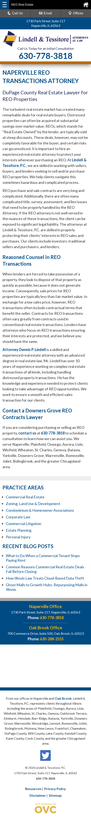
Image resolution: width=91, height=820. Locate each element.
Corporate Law (18, 517)
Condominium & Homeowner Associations (40, 510)
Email (45, 13)
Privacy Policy (55, 789)
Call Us (15, 13)
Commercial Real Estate (25, 497)
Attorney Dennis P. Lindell (24, 349)
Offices (75, 13)
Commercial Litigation (23, 523)
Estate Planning (18, 530)
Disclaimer (38, 795)
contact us (27, 433)
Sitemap (55, 795)
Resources (33, 789)
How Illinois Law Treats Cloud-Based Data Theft (45, 578)
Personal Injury (18, 537)
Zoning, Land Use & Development (33, 503)
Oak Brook (63, 698)
